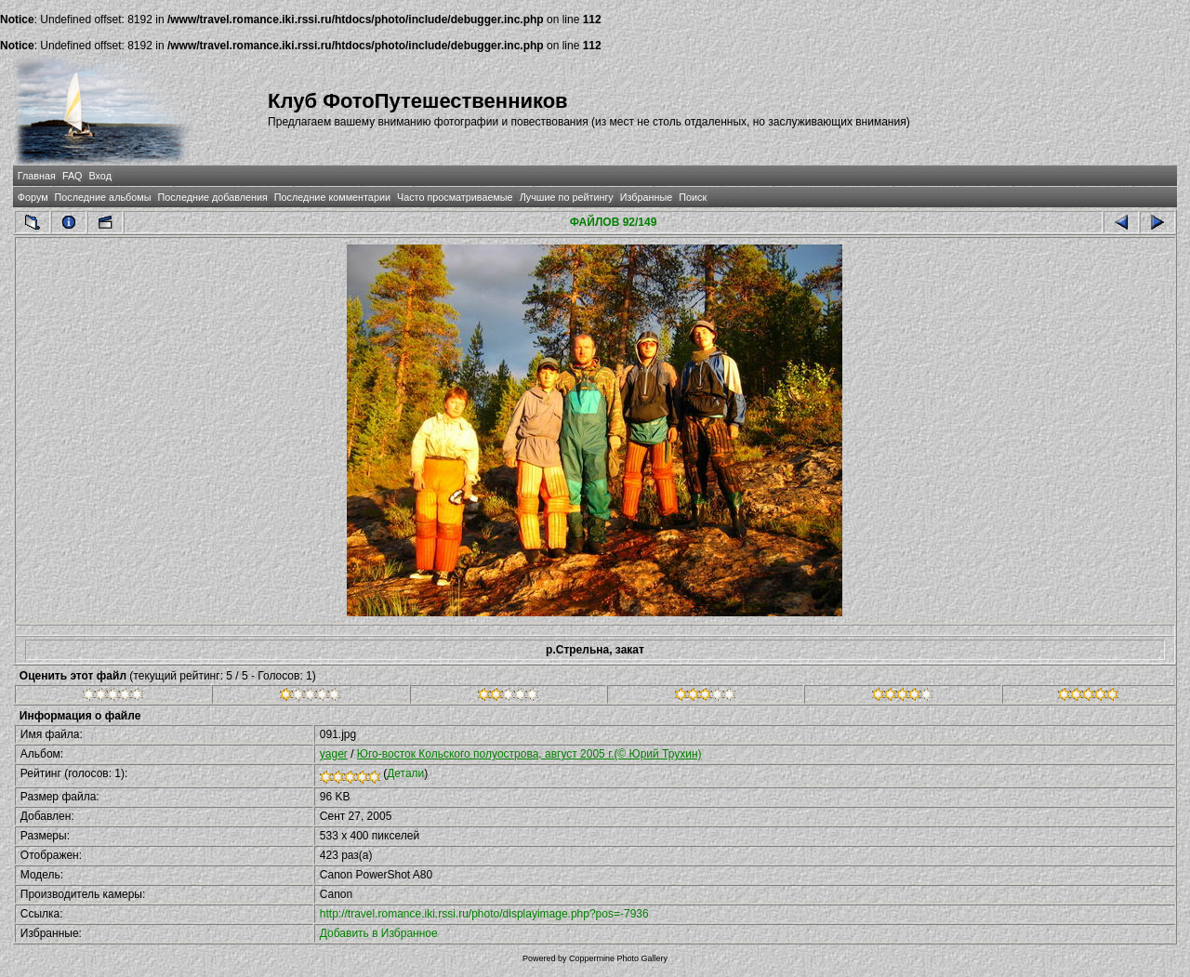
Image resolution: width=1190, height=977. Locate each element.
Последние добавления (212, 197)
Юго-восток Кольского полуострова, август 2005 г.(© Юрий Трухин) (529, 753)
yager (334, 753)
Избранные (646, 197)
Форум (33, 197)
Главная (37, 175)
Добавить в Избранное (379, 933)
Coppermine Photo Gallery (618, 958)
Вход (100, 175)
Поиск (693, 197)
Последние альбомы (103, 197)
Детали (405, 773)
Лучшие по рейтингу (567, 197)
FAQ (72, 175)
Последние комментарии (332, 197)
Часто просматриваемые (455, 197)
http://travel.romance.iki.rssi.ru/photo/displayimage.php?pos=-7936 (484, 913)
